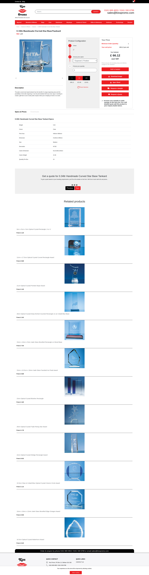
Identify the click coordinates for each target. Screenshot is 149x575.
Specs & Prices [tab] (21, 112)
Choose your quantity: (79, 66)
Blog (23, 1)
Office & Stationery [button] (96, 22)
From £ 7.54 (20, 345)
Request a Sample (115, 88)
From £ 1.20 (20, 289)
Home (17, 26)
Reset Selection (82, 87)
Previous (70, 188)
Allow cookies (75, 572)
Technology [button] (119, 22)
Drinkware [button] (59, 22)
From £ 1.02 (20, 317)
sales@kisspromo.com (120, 12)
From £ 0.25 (20, 543)
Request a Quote (115, 94)
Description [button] (19, 88)
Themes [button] (129, 22)
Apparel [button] (19, 22)
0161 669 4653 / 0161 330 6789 (119, 10)
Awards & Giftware (25, 26)
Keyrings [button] (69, 22)
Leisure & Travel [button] (81, 22)
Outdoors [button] (109, 22)
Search (95, 11)
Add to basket (115, 69)
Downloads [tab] (34, 112)
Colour (74, 45)
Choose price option (78, 57)
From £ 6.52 (20, 458)
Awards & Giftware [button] (31, 22)
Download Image (115, 76)
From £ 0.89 (20, 261)
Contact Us (18, 1)
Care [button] (50, 22)
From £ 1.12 (20, 486)
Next (77, 188)
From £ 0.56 (20, 515)
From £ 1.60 (20, 402)
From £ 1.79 (20, 430)
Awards (34, 26)
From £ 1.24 (20, 233)
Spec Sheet (115, 82)
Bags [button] (42, 22)
